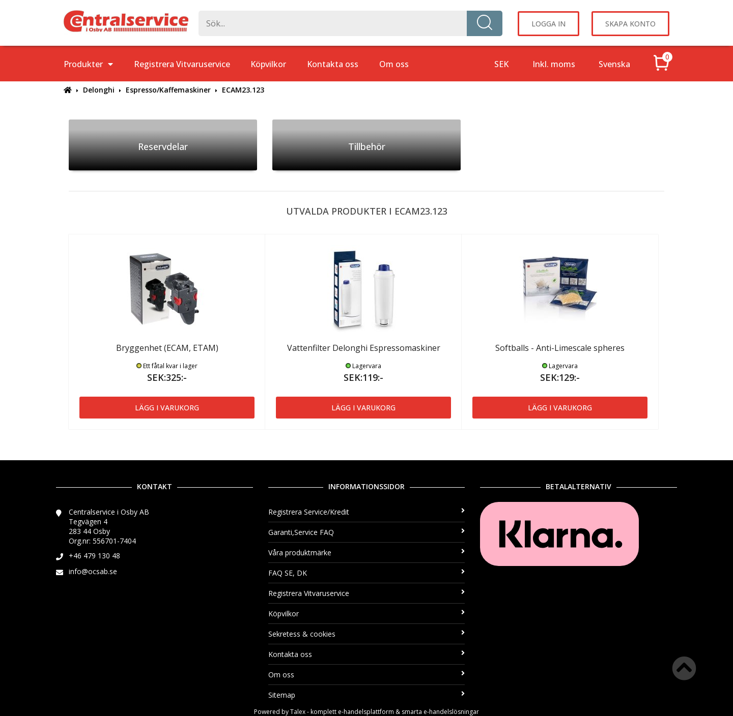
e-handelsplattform (366, 711)
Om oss (394, 64)
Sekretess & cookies (366, 634)
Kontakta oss (332, 64)
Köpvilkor (268, 64)
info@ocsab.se (93, 571)
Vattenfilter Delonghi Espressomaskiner (363, 347)
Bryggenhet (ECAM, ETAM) (167, 347)
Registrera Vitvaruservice (182, 64)
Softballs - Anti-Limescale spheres (560, 347)
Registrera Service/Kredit (366, 512)
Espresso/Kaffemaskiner (168, 90)
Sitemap (366, 695)
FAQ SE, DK (366, 573)
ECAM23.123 (243, 90)
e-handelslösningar (451, 711)
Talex (297, 711)
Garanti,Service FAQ (366, 532)
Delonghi (99, 90)
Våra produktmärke (366, 552)
